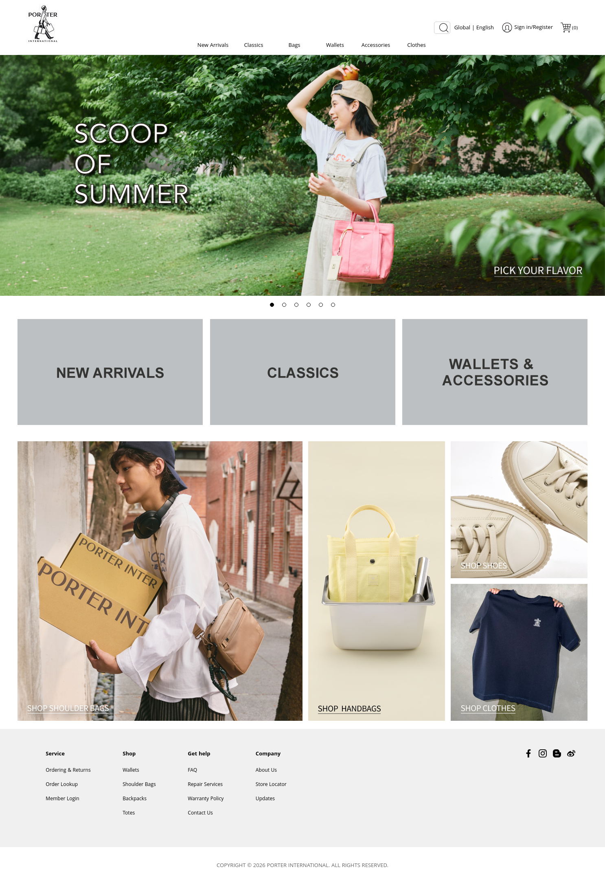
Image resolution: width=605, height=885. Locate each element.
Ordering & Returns (68, 770)
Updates (265, 799)
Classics (253, 45)
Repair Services (205, 785)
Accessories (376, 45)
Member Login (62, 799)
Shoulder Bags (139, 785)
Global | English (474, 28)
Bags (294, 45)
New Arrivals (212, 45)
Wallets (335, 45)
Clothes (416, 45)
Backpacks (135, 799)
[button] (272, 305)
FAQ (192, 770)
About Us (266, 770)
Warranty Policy (206, 799)
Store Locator (271, 785)
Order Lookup (62, 785)
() (574, 28)
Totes (129, 813)
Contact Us (200, 813)
